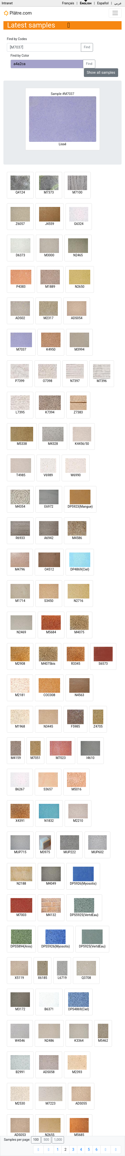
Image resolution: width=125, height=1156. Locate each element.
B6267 (19, 789)
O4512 (49, 569)
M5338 (22, 444)
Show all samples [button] (101, 72)
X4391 (20, 820)
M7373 (49, 192)
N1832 (49, 820)
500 (46, 1140)
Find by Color (20, 55)
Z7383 (78, 412)
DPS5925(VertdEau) (84, 915)
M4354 (20, 506)
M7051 (35, 758)
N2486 (49, 1040)
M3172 (20, 1009)
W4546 (20, 1040)
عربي (118, 3)
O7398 (47, 381)
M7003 (21, 915)
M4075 (79, 632)
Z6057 (20, 224)
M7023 (61, 758)
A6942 (48, 538)
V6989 (48, 475)
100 (36, 1140)
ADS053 (20, 1135)
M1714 (20, 601)
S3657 (48, 789)
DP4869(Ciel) (79, 569)
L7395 (20, 412)
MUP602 (97, 852)
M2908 (20, 663)
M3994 (79, 349)
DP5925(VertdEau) (92, 946)
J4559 (49, 224)
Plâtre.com (17, 13)
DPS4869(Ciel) (78, 1009)
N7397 (75, 381)
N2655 (49, 1135)
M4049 (51, 883)
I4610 (90, 758)
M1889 (50, 286)
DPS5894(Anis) (21, 946)
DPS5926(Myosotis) (55, 946)
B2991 (20, 1072)
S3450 (48, 601)
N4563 (79, 695)
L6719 (62, 978)
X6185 (42, 978)
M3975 (45, 852)
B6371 (49, 1009)
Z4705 (98, 726)
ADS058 (48, 1072)
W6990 (76, 475)
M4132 (51, 915)
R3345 (75, 663)
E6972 (48, 506)
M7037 (21, 349)
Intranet (7, 3)
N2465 (78, 255)
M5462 (103, 1040)
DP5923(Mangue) (80, 506)
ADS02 (20, 318)
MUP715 (20, 852)
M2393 (77, 1072)
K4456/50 (82, 444)
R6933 (20, 538)
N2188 (21, 883)
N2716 (78, 601)
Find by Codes (17, 39)
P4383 (20, 286)
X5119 (19, 978)
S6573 (103, 663)
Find (87, 47)
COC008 (49, 695)
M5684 (51, 632)
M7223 (50, 1103)
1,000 (58, 1140)
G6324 (78, 224)
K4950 (50, 349)
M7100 (77, 192)
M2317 (48, 318)
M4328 (53, 444)
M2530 (20, 1103)
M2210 (78, 820)
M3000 (49, 255)
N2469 (21, 632)
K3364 (78, 1040)
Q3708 (86, 978)
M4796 (20, 569)
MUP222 (70, 852)
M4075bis (48, 663)
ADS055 (81, 1103)
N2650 (79, 286)
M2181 (20, 695)
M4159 (16, 758)
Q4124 (20, 192)
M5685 (79, 1135)
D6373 (20, 255)
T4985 (20, 475)
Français (68, 3)
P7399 (19, 381)
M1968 (20, 726)
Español (103, 3)
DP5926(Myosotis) (83, 883)
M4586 (77, 538)
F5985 (75, 726)
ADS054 (76, 318)
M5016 (77, 789)
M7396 (102, 381)
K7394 (49, 412)
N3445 (48, 726)
